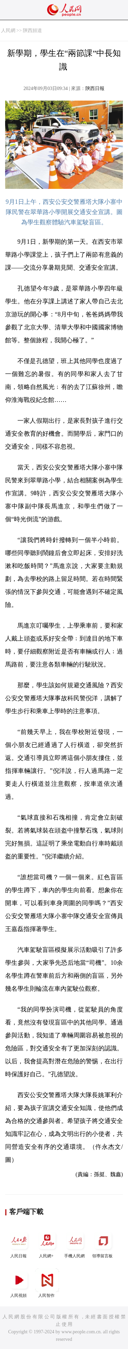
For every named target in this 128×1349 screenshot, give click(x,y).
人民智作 (47, 1283)
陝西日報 (94, 88)
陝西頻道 (32, 30)
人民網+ (47, 1243)
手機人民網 (75, 1243)
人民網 (8, 30)
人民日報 (19, 1243)
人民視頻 (19, 1283)
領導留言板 (103, 1243)
